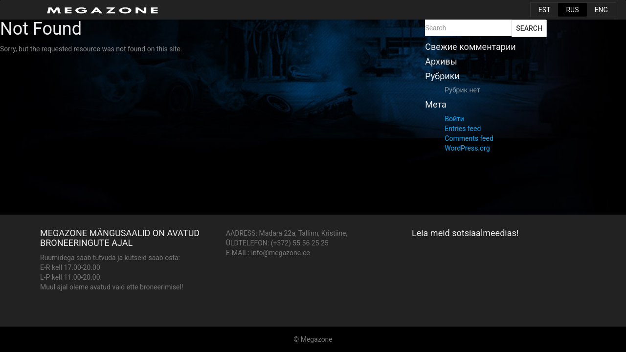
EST (544, 10)
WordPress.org (467, 148)
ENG (601, 10)
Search (529, 28)
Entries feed (463, 128)
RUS (572, 10)
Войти (454, 119)
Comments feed (469, 138)
